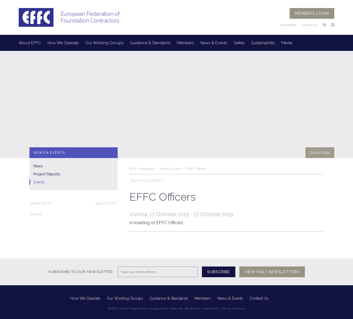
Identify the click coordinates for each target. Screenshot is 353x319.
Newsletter (288, 25)
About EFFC (30, 42)
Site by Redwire (233, 308)
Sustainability (263, 42)
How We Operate (63, 42)
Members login (312, 13)
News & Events (213, 42)
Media (286, 42)
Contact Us (310, 25)
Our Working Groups (104, 42)
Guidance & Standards (150, 42)
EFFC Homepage (141, 169)
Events (39, 182)
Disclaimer (210, 308)
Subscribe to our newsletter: (81, 272)
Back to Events (146, 181)
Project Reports (46, 174)
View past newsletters (272, 272)
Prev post (40, 203)
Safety (239, 42)
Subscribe (218, 272)
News (38, 166)
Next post (106, 203)
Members (185, 42)
